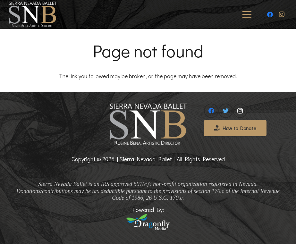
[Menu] (247, 14)
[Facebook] (270, 14)
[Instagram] (281, 14)
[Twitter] (225, 111)
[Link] (32, 14)
